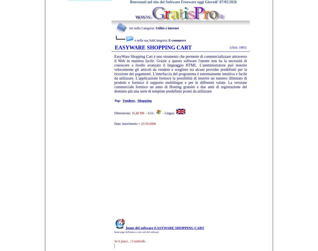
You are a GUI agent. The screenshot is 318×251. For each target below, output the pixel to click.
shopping (145, 101)
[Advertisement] (173, 175)
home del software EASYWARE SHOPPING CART (159, 228)
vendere (128, 101)
